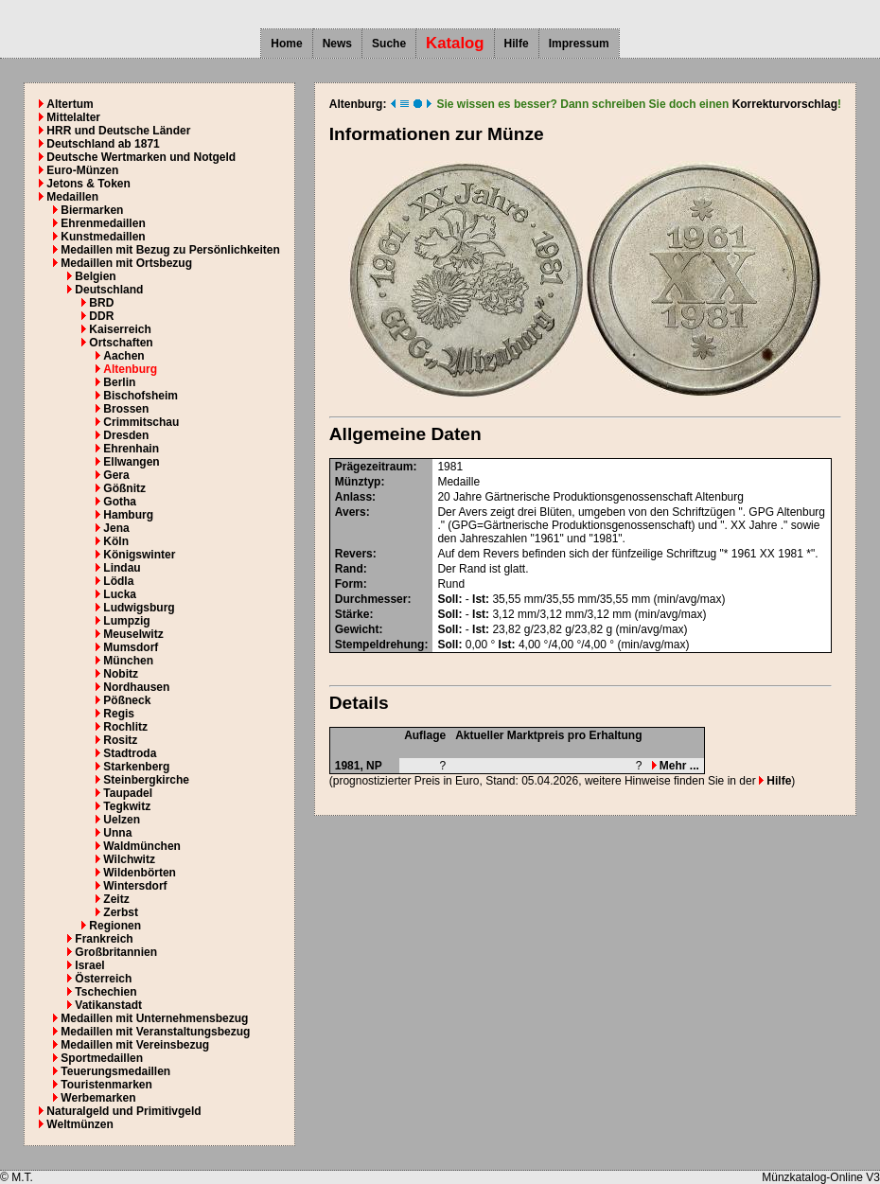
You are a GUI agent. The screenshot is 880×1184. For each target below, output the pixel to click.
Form (349, 584)
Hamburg (128, 514)
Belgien (95, 276)
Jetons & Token (88, 183)
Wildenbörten (139, 872)
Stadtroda (129, 753)
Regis (118, 713)
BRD (101, 302)
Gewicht (357, 629)
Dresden (126, 435)
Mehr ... (675, 765)
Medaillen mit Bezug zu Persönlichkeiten (170, 249)
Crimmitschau (141, 422)
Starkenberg (136, 766)
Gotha (119, 501)
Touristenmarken (106, 1084)
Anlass (353, 497)
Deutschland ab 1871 (102, 143)
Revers (354, 553)
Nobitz (120, 673)
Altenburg (130, 369)
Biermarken (92, 210)
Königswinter (139, 554)
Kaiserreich (119, 329)
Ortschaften (120, 342)
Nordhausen (136, 687)
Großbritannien (116, 952)
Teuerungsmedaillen (115, 1071)
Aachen (123, 355)
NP (374, 765)
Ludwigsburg (138, 607)
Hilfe (516, 43)
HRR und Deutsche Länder (118, 130)
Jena (116, 528)
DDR (101, 316)
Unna (117, 832)
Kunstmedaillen (103, 236)
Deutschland (109, 289)
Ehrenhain (131, 448)
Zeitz (116, 899)
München (128, 660)
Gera (116, 475)
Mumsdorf (130, 647)
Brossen (126, 408)
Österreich (103, 978)
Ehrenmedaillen (103, 223)
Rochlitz (125, 726)
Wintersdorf (135, 885)
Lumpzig (126, 620)
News (337, 43)
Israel (89, 965)
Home (286, 43)
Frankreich (103, 938)
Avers (350, 512)
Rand (349, 568)
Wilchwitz (129, 859)
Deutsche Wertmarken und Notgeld (141, 157)
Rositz (120, 740)
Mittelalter (73, 117)
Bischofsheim (140, 395)
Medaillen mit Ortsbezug (126, 263)
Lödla (118, 581)
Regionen (115, 925)
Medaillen (72, 196)
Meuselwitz (133, 634)
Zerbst (120, 912)
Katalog (455, 43)
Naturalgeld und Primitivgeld (123, 1111)
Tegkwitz (126, 806)
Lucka (119, 594)
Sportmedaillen (102, 1058)
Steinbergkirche (146, 779)
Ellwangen (131, 461)
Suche (389, 43)
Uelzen (121, 819)
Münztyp (358, 481)
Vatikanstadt (108, 1005)
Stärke (352, 614)
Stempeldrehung (380, 644)
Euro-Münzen (82, 170)
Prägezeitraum (374, 466)
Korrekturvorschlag (784, 104)
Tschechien (105, 991)
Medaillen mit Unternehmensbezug (154, 1018)
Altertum (69, 104)
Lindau (121, 567)
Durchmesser (371, 599)
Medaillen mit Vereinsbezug (135, 1044)
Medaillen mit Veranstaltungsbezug (155, 1031)
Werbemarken (98, 1097)
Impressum (579, 43)
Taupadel (127, 793)
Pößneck (126, 700)
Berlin (119, 382)
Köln (116, 541)
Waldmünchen (142, 846)
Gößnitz (124, 488)
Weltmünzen (79, 1124)
